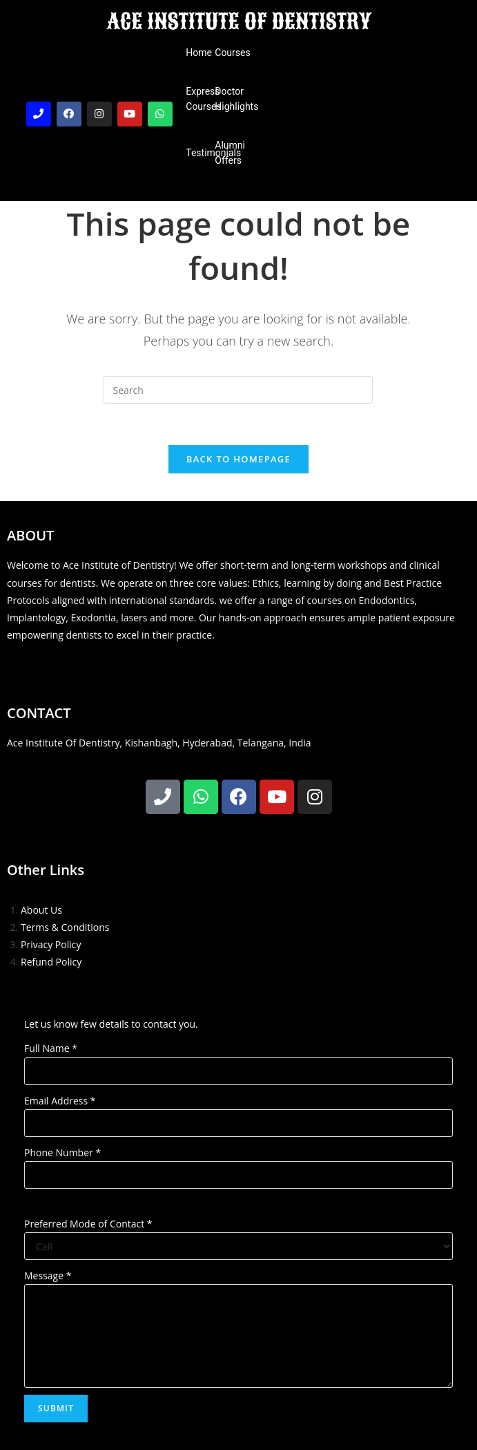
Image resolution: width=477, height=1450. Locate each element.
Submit (56, 1408)
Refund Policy (51, 961)
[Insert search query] (238, 390)
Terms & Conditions (65, 927)
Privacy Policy (51, 944)
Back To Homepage (238, 459)
